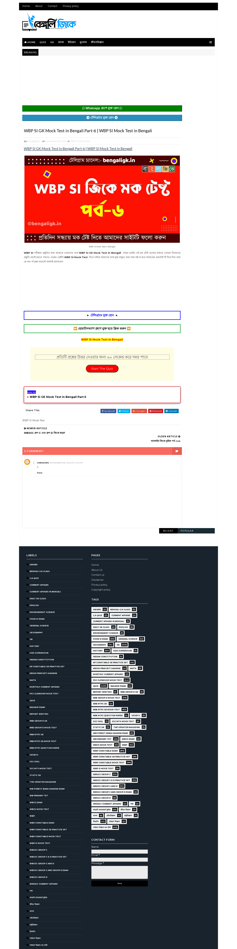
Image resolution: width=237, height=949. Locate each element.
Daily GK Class (37, 579)
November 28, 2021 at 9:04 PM (65, 454)
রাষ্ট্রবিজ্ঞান (33, 905)
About (38, 8)
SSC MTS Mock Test (40, 748)
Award (33, 545)
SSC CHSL (34, 742)
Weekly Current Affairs (43, 864)
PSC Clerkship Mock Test (43, 674)
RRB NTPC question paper (43, 728)
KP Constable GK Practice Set (46, 646)
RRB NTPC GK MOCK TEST (42, 721)
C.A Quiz (33, 558)
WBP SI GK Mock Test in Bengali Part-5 (57, 396)
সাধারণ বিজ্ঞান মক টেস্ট (38, 925)
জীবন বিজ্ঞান (34, 884)
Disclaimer (96, 559)
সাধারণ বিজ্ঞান (34, 918)
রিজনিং (32, 911)
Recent (169, 60)
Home (25, 8)
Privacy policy (70, 8)
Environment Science (41, 592)
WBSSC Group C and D (41, 844)
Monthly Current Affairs (44, 667)
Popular (187, 60)
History (33, 626)
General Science (38, 606)
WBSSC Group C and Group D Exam (48, 850)
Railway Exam (36, 687)
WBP (31, 796)
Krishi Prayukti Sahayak (42, 653)
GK (51, 40)
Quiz (42, 40)
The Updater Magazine (42, 762)
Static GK (34, 755)
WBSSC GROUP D (38, 857)
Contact (52, 8)
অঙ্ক (30, 871)
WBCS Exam (35, 782)
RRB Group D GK (38, 701)
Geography (35, 613)
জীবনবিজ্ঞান (96, 40)
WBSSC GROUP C (38, 830)
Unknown (42, 454)
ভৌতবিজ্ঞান (33, 898)
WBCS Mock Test (38, 789)
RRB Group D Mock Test (42, 708)
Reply (39, 464)
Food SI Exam (36, 599)
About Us (95, 550)
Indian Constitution (41, 640)
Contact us (96, 555)
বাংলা (60, 40)
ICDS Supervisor (38, 633)
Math (32, 660)
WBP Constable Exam (41, 803)
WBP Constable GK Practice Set (47, 810)
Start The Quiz (88, 367)
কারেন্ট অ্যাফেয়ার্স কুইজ (38, 877)
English (33, 585)
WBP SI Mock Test (79, 148)
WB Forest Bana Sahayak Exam (46, 769)
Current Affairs (38, 565)
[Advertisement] (87, 81)
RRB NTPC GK (36, 714)
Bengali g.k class (39, 551)
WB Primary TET (38, 776)
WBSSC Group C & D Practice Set (47, 837)
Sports (33, 735)
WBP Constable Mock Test (44, 816)
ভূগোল (82, 40)
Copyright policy (99, 569)
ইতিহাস (71, 40)
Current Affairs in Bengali (44, 572)
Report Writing (38, 694)
